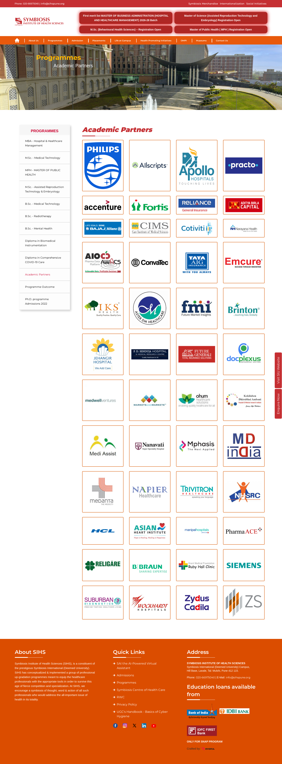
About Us (34, 40)
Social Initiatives (256, 3)
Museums (201, 40)
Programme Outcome (39, 287)
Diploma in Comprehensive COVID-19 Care (43, 260)
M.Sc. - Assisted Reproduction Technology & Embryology (44, 189)
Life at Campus (123, 40)
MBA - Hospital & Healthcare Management (43, 143)
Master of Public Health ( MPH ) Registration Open (221, 29)
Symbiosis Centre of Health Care (141, 690)
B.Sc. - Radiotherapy (38, 216)
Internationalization (232, 3)
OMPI (184, 40)
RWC (121, 697)
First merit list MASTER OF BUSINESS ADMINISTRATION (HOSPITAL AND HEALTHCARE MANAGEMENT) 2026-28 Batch (125, 18)
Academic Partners (37, 274)
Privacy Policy (127, 704)
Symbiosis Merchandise (203, 3)
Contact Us (222, 40)
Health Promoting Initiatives (156, 40)
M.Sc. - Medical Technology (42, 157)
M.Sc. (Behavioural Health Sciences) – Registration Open (125, 29)
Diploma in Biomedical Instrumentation (40, 243)
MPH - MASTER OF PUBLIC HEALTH (42, 172)
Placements (98, 40)
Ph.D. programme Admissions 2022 (37, 301)
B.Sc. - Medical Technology (42, 203)
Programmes (55, 40)
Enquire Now (278, 403)
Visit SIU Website (278, 370)
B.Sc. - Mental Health (38, 228)
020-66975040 (205, 677)
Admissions (125, 675)
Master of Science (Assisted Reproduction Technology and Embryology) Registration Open (220, 18)
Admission (77, 40)
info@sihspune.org (52, 3)
